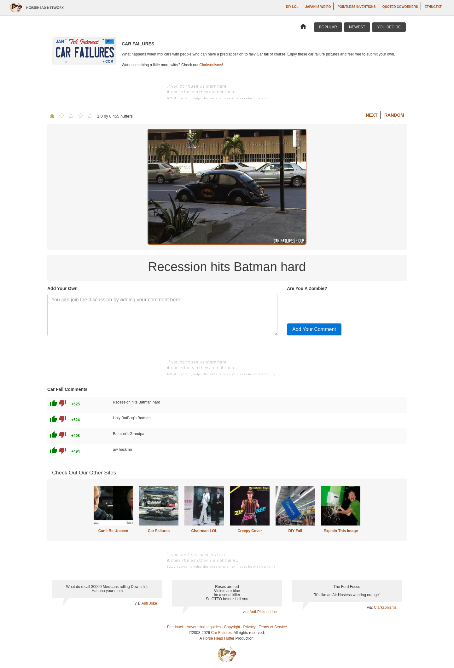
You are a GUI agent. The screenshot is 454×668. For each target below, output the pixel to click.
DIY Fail (295, 531)
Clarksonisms (210, 65)
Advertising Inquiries (204, 627)
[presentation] (335, 306)
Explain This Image (341, 531)
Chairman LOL (204, 531)
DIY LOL (292, 7)
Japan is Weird (318, 7)
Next (371, 115)
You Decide (389, 27)
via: (138, 603)
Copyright (232, 627)
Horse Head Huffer (218, 638)
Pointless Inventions (357, 7)
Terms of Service (273, 627)
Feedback (175, 627)
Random (394, 115)
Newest (357, 27)
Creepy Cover (249, 531)
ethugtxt (433, 7)
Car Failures (159, 531)
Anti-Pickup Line (263, 612)
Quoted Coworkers (400, 7)
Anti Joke (149, 603)
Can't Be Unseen (113, 531)
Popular (328, 27)
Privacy (249, 627)
